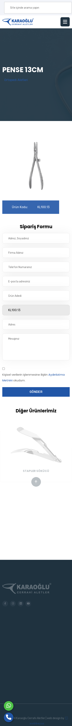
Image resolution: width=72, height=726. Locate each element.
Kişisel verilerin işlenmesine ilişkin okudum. (33, 377)
